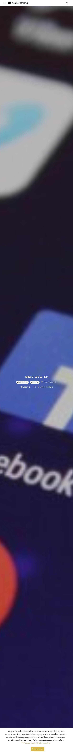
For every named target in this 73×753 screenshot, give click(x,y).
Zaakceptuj (37, 749)
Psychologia (22, 382)
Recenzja (34, 382)
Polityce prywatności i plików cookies (36, 743)
